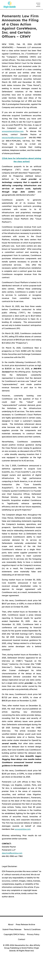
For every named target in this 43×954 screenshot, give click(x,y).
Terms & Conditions (32, 929)
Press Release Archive (25, 924)
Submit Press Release (12, 929)
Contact (21, 939)
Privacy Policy (33, 934)
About (10, 924)
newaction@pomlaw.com (13, 137)
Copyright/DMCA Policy (14, 934)
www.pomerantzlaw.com (12, 131)
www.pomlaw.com (23, 829)
